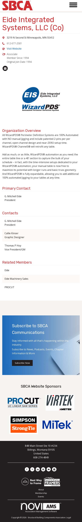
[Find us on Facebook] (27, 469)
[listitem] (5, 68)
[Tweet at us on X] (32, 469)
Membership (41, 493)
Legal (68, 517)
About (41, 489)
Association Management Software (41, 508)
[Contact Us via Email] (54, 469)
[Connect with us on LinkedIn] (38, 469)
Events (41, 496)
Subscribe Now (22, 362)
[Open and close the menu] (55, 5)
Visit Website (14, 48)
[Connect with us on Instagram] (43, 469)
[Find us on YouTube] (49, 469)
